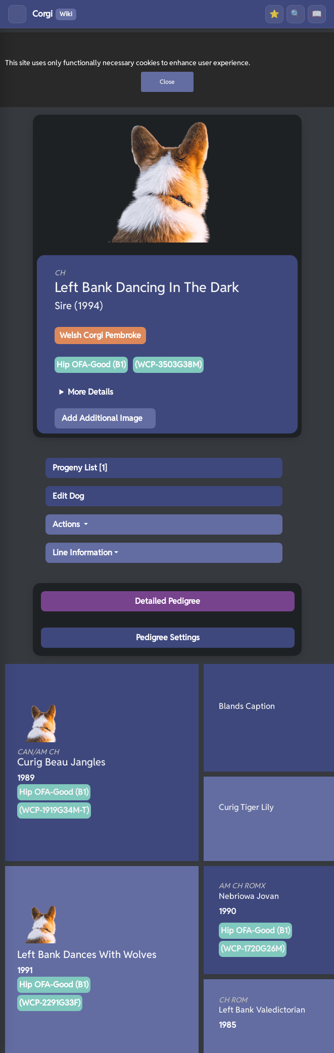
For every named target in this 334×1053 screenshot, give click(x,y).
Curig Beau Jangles (85, 758)
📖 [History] (317, 14)
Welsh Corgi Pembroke (100, 335)
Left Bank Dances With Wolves (87, 954)
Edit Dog (68, 496)
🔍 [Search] (296, 14)
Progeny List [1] (80, 467)
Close (167, 81)
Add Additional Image (102, 418)
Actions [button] (67, 524)
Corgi (54, 14)
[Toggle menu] (17, 14)
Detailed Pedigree (167, 601)
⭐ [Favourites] (274, 14)
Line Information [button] (82, 552)
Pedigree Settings (168, 637)
